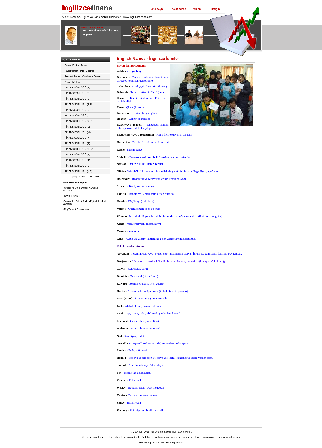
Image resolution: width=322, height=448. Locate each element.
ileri (97, 176)
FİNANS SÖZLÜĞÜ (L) (77, 126)
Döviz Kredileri (72, 196)
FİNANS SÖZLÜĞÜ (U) (77, 165)
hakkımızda (179, 9)
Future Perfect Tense (76, 65)
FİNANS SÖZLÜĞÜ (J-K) (78, 121)
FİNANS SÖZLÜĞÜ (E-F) (79, 104)
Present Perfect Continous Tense (83, 76)
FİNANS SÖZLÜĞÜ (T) (77, 160)
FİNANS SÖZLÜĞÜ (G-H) (79, 110)
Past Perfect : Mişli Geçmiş (79, 70)
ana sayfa (157, 9)
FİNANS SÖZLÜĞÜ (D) (77, 98)
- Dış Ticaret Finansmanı (76, 209)
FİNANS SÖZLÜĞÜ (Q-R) (79, 149)
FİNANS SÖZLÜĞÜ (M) (78, 132)
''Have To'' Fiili (72, 82)
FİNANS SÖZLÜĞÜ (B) (77, 87)
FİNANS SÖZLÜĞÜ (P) (77, 143)
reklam (197, 9)
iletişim (215, 9)
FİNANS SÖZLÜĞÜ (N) (77, 137)
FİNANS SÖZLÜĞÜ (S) (77, 154)
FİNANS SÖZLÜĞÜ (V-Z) (78, 171)
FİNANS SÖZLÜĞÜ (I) (77, 115)
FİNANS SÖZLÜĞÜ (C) (77, 93)
